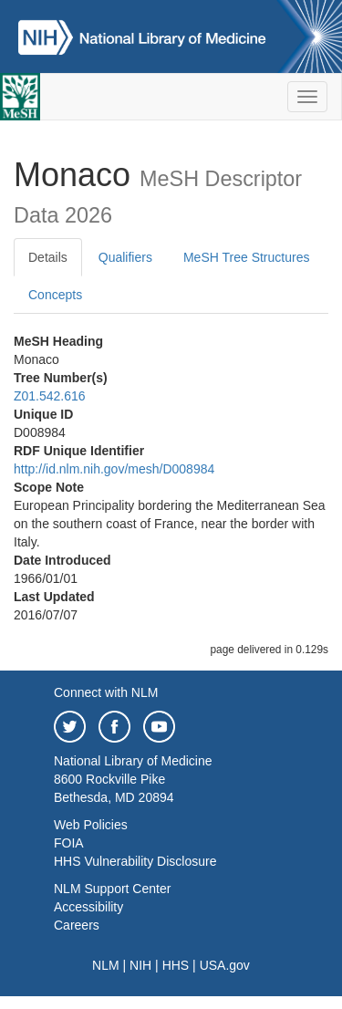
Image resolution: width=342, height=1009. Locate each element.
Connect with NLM (106, 692)
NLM (105, 965)
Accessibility (88, 907)
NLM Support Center (112, 888)
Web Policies (91, 824)
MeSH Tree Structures (246, 257)
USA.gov (225, 965)
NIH (140, 965)
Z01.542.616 (50, 396)
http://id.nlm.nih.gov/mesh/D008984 (114, 469)
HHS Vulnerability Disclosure (135, 861)
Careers (76, 925)
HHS (176, 965)
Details (47, 257)
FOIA (69, 843)
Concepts (55, 294)
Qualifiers (125, 257)
